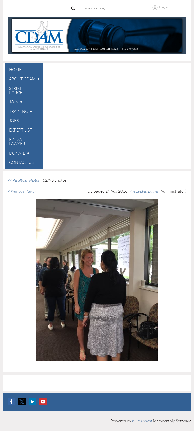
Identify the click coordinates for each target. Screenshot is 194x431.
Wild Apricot (142, 421)
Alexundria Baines (144, 191)
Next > (31, 191)
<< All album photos (24, 180)
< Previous (16, 191)
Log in (163, 7)
